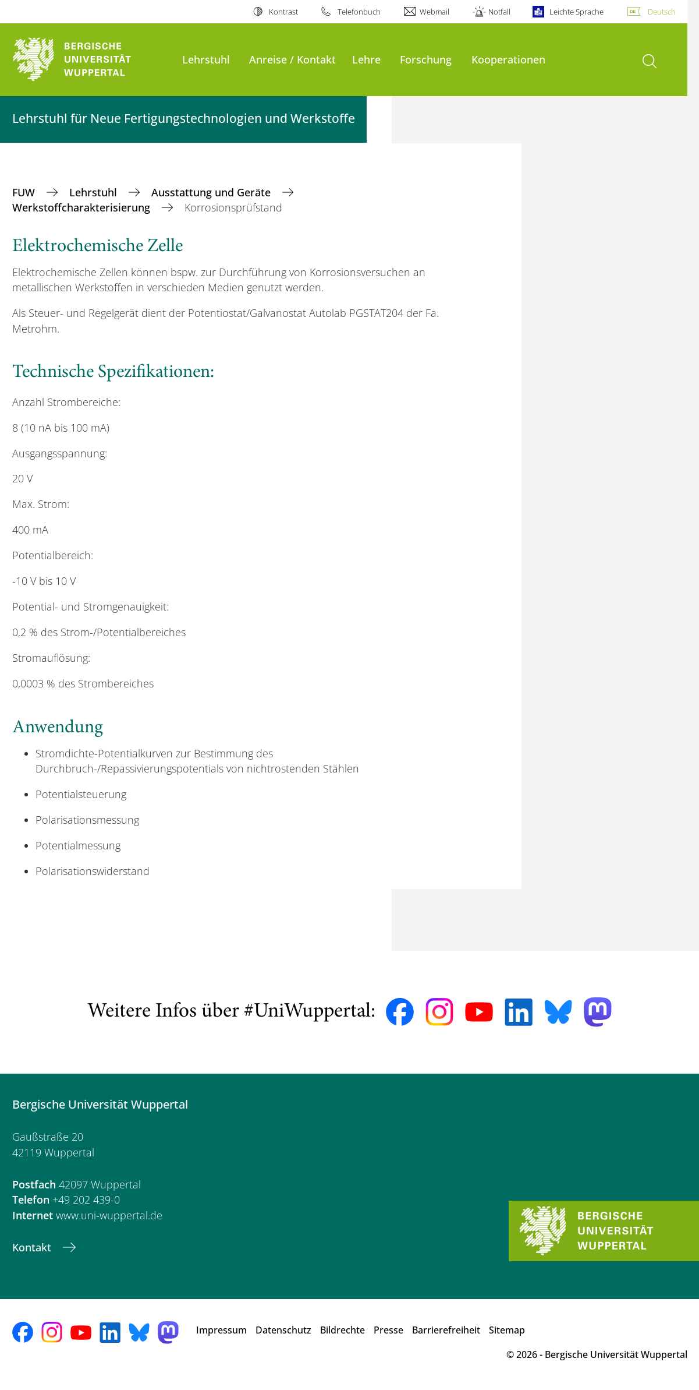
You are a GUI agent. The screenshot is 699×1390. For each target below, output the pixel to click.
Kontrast (283, 11)
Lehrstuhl (206, 59)
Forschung (426, 59)
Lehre (366, 59)
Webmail (434, 11)
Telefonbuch (359, 11)
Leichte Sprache (576, 11)
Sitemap (507, 1330)
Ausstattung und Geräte (212, 192)
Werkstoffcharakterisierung (82, 207)
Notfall (499, 11)
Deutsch (662, 11)
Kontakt (33, 1247)
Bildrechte (342, 1330)
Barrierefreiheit (446, 1330)
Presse (388, 1330)
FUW (25, 192)
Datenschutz (283, 1330)
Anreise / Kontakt (292, 59)
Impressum (221, 1330)
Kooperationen (508, 59)
